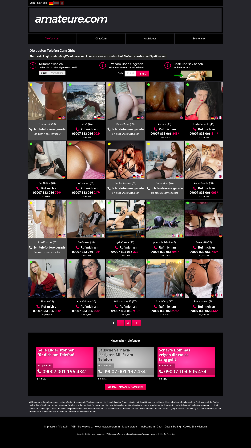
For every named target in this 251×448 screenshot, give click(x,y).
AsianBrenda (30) (204, 183)
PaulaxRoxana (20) (125, 183)
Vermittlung (57, 73)
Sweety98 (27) (204, 242)
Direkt (44, 73)
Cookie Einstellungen (195, 426)
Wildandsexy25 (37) (125, 301)
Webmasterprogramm (107, 426)
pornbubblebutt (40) (164, 242)
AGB (73, 426)
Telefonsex (199, 38)
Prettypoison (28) (204, 301)
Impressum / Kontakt (56, 426)
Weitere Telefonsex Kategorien (125, 387)
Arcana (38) (164, 124)
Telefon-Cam (52, 38)
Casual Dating (173, 426)
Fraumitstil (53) (47, 124)
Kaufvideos (150, 38)
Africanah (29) (86, 183)
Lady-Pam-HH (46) (203, 124)
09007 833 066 (86, 133)
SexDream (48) (86, 242)
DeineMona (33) (125, 124)
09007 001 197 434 (122, 371)
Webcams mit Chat (151, 426)
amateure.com (50, 402)
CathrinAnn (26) (165, 183)
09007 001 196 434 (61, 371)
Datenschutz (85, 426)
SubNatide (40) (47, 183)
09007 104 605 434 (183, 371)
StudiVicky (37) (164, 301)
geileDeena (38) (125, 242)
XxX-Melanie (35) (86, 301)
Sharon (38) (47, 301)
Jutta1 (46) (86, 124)
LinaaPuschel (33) (47, 242)
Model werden (130, 426)
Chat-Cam (101, 38)
